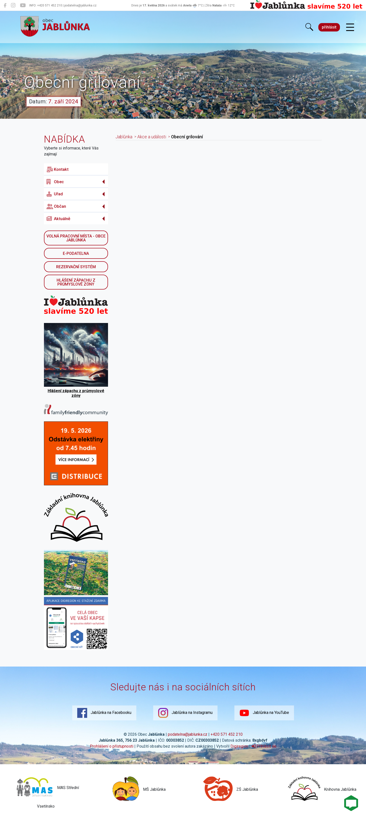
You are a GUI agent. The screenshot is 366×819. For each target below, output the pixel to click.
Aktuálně (58, 218)
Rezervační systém (76, 266)
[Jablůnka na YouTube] (23, 5)
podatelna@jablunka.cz (187, 734)
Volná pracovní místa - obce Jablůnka (76, 238)
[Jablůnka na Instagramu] (13, 5)
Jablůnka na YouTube (264, 713)
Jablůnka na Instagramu (185, 713)
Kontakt (57, 169)
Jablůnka (123, 136)
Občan (56, 206)
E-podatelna (76, 253)
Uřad (54, 194)
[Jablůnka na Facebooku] (5, 5)
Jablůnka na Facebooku (104, 713)
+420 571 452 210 (227, 734)
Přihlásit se (264, 746)
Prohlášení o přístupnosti (111, 746)
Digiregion (239, 746)
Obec (55, 181)
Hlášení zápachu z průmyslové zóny (76, 282)
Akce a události (151, 136)
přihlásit (329, 27)
